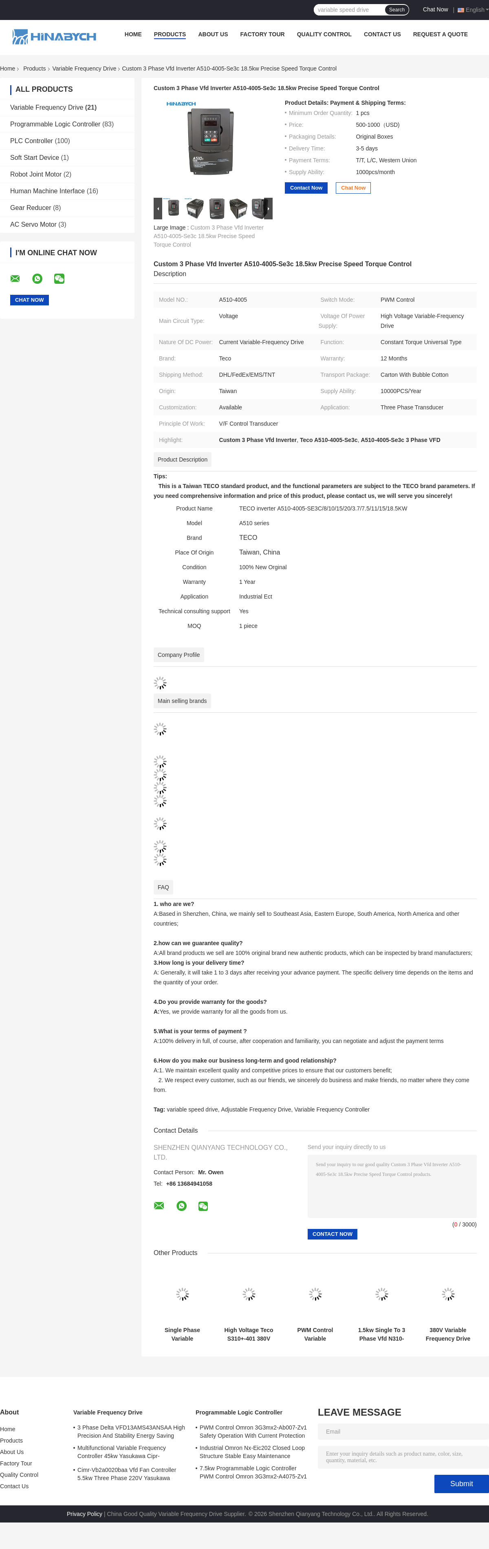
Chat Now (435, 9)
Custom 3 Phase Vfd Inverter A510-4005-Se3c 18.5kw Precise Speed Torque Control (209, 236)
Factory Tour (262, 34)
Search (397, 10)
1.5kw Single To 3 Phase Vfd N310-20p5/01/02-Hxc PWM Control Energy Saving (381, 1334)
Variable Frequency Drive (85, 68)
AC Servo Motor (33, 224)
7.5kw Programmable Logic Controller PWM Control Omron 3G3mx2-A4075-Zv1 (253, 1472)
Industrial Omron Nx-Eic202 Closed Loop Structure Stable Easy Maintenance (252, 1452)
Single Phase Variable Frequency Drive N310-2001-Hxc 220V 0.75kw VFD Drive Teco (182, 1334)
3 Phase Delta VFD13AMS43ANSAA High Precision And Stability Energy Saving (131, 1431)
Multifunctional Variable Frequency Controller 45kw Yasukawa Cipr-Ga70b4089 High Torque (121, 1453)
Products (170, 34)
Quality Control (324, 34)
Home (133, 34)
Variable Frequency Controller (332, 1109)
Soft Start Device (34, 157)
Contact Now (306, 188)
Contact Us (382, 34)
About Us (213, 34)
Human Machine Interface (47, 191)
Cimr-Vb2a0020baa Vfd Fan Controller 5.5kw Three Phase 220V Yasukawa (126, 1474)
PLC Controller (31, 140)
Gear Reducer (30, 207)
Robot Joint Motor (36, 174)
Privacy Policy (84, 1514)
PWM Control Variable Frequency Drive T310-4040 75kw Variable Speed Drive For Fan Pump (315, 1334)
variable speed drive (192, 1109)
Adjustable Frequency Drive (256, 1109)
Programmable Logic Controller (55, 124)
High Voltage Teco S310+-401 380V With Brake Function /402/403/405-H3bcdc (248, 1334)
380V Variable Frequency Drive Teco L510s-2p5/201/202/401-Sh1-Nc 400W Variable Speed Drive (448, 1334)
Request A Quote (440, 34)
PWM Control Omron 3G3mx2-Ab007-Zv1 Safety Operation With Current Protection (253, 1431)
